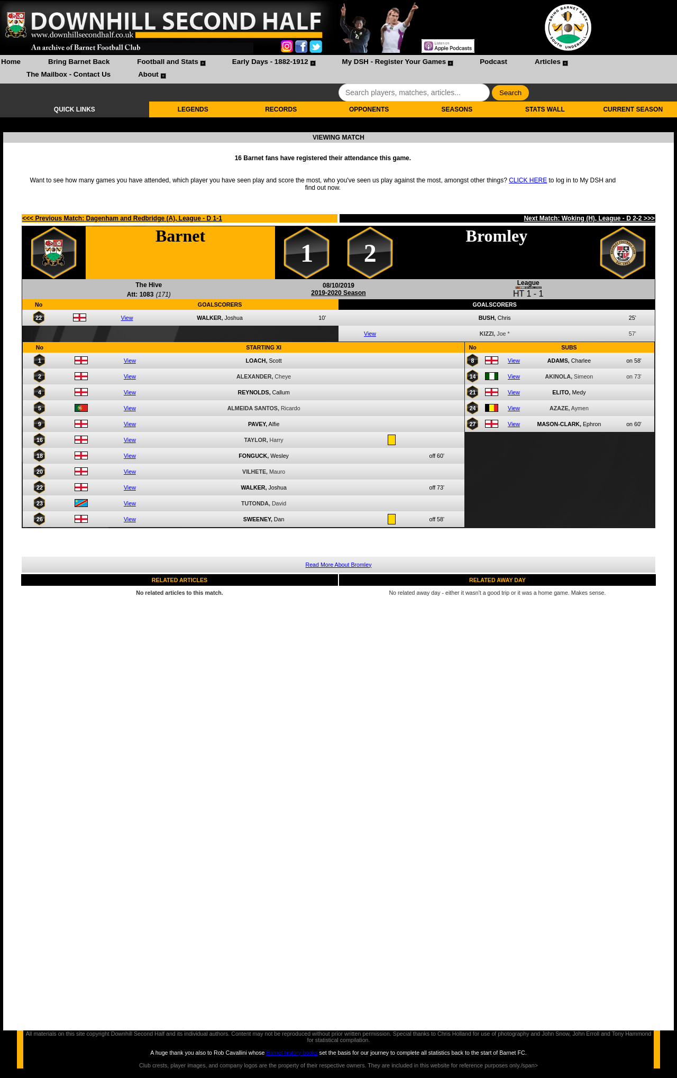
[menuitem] (11, 63)
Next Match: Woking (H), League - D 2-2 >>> (589, 218)
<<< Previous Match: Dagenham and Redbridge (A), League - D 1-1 (122, 218)
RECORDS (281, 109)
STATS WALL (545, 109)
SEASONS (457, 109)
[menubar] (338, 69)
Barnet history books (291, 1052)
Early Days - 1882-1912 (270, 62)
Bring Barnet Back (78, 62)
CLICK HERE (528, 180)
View (127, 318)
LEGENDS (193, 109)
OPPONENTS (369, 109)
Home (11, 62)
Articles (548, 62)
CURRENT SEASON (633, 109)
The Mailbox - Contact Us (68, 74)
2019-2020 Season (338, 293)
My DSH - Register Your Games (394, 62)
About (148, 74)
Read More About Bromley (339, 564)
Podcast (493, 62)
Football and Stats (167, 62)
